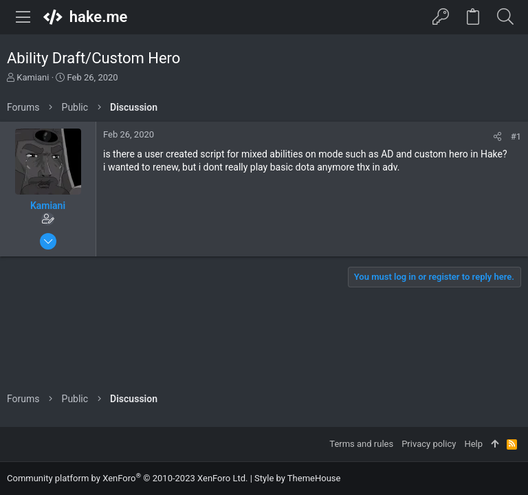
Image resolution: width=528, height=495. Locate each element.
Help (473, 444)
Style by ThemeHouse (297, 478)
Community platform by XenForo (127, 478)
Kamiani (32, 77)
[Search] (505, 17)
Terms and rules (361, 444)
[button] (23, 17)
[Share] (497, 136)
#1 (516, 136)
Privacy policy (429, 444)
